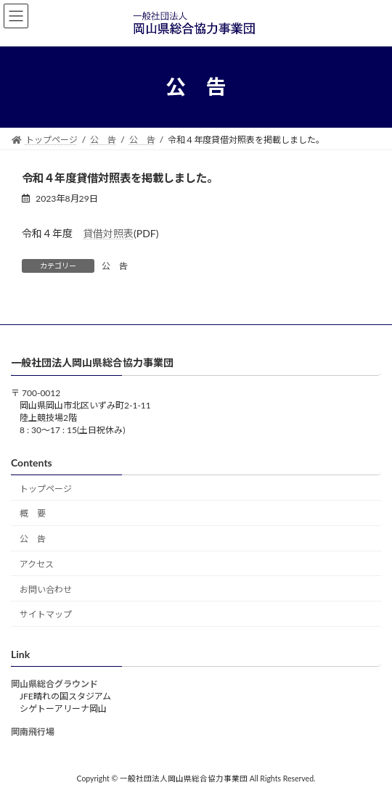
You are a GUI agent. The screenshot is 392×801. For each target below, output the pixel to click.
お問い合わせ (46, 589)
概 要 (33, 514)
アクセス (37, 564)
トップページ (46, 488)
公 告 (115, 265)
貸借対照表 (108, 233)
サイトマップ (46, 614)
